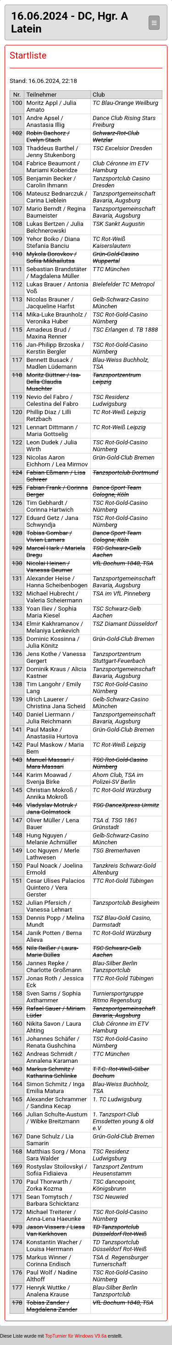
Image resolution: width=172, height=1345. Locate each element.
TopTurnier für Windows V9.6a (75, 1336)
